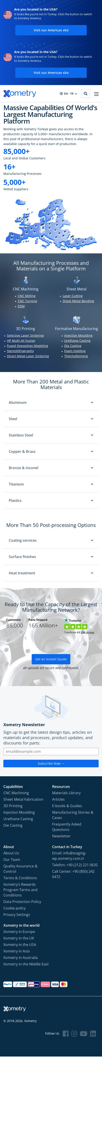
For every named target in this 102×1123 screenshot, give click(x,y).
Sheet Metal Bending (78, 301)
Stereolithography (20, 351)
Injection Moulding (78, 335)
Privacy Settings (16, 914)
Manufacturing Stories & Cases (72, 815)
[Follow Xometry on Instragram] (74, 1033)
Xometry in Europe (19, 931)
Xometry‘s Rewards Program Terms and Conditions (20, 890)
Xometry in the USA (19, 944)
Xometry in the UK (18, 938)
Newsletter (61, 836)
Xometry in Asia (16, 951)
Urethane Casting (77, 340)
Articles (58, 799)
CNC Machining (16, 792)
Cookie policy (14, 908)
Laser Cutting (73, 296)
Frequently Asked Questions (66, 827)
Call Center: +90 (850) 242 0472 (73, 874)
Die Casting (72, 346)
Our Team (11, 859)
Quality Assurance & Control (20, 869)
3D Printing (12, 805)
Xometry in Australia (20, 957)
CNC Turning (27, 301)
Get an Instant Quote (51, 659)
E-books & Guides (67, 805)
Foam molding (75, 351)
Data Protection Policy (22, 901)
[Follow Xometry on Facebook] (66, 1033)
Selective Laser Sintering (25, 335)
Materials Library (66, 792)
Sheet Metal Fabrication (23, 799)
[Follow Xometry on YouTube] (83, 1033)
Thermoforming (76, 356)
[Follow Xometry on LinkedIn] (93, 1033)
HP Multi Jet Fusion (21, 340)
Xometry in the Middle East (26, 964)
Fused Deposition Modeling (27, 346)
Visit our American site (51, 30)
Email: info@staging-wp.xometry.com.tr (69, 856)
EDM (21, 306)
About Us (11, 853)
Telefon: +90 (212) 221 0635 (75, 864)
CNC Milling (26, 296)
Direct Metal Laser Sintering (28, 356)
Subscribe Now (51, 763)
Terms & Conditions (20, 877)
